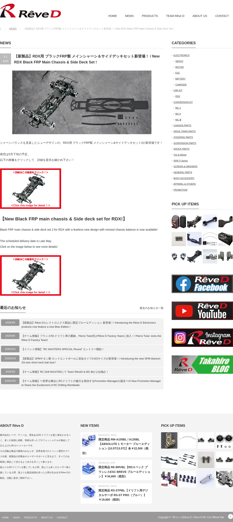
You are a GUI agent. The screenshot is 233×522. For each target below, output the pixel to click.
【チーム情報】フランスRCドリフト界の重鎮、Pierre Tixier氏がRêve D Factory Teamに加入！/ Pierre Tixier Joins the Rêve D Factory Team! (91, 338)
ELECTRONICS (181, 55)
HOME (112, 16)
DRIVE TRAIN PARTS (185, 131)
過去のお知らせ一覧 (152, 308)
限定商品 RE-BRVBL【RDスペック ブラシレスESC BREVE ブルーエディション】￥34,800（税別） (124, 472)
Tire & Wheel (180, 155)
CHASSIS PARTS (182, 125)
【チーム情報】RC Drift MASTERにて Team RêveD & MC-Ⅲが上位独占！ (65, 371)
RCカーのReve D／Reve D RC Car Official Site (198, 517)
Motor (113, 435)
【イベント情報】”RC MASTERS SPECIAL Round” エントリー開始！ (62, 349)
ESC (177, 73)
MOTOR (179, 67)
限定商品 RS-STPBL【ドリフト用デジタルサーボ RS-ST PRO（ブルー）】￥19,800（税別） (123, 495)
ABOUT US (200, 16)
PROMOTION (180, 190)
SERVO (179, 61)
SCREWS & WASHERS (185, 166)
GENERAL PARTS (183, 172)
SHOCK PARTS (181, 149)
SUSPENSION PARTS (185, 143)
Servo (114, 486)
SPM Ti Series (181, 160)
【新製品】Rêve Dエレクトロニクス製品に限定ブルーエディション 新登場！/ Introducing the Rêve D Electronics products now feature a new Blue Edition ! (88, 324)
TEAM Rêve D (175, 16)
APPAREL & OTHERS (185, 184)
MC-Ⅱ (178, 114)
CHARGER (181, 84)
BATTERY (180, 78)
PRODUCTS (150, 16)
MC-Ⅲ (178, 119)
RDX (177, 96)
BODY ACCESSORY (184, 178)
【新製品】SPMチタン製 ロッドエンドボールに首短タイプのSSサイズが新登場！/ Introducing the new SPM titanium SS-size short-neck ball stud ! (90, 360)
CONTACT (222, 16)
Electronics (104, 435)
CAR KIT (178, 90)
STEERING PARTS (183, 137)
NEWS (129, 16)
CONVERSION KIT (183, 102)
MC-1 (178, 108)
